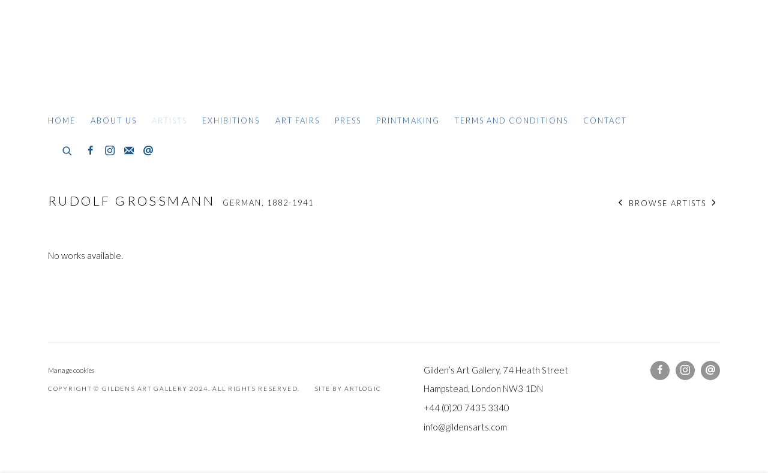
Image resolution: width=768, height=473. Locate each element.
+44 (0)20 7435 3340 (466, 407)
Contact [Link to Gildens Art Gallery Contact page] (605, 120)
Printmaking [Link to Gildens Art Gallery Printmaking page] (408, 120)
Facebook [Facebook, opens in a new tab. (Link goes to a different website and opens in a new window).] (90, 151)
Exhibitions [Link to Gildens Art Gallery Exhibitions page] (231, 120)
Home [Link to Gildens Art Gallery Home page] (62, 120)
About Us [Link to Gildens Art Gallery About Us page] (113, 120)
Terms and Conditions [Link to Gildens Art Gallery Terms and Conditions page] (511, 120)
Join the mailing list (129, 151)
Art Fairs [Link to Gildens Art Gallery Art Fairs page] (297, 120)
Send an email (148, 151)
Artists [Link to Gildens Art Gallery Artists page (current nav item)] (169, 120)
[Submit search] (67, 149)
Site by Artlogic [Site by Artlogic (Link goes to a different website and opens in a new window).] (348, 388)
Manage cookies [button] (71, 370)
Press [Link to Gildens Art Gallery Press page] (348, 120)
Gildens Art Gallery (84, 58)
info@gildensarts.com (465, 426)
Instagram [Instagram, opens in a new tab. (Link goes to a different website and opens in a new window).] (109, 151)
